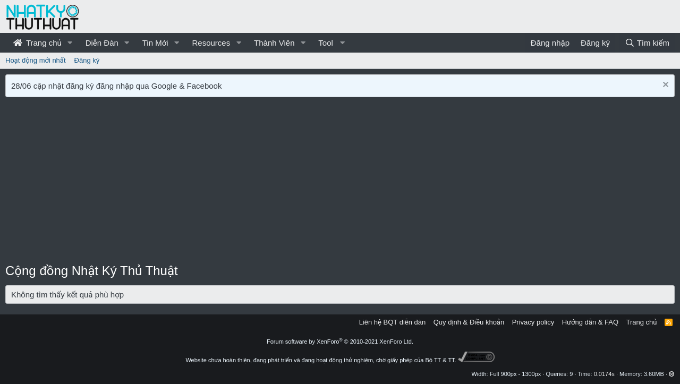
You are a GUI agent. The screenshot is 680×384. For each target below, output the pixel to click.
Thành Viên (274, 42)
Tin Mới (155, 42)
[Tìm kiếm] (647, 43)
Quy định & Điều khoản (469, 322)
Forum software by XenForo (340, 341)
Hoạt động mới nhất (35, 60)
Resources (211, 42)
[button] (70, 43)
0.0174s (604, 374)
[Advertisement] (340, 182)
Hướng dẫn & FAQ (590, 322)
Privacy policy (533, 322)
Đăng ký (87, 60)
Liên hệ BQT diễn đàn (392, 322)
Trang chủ (37, 42)
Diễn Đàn (102, 42)
